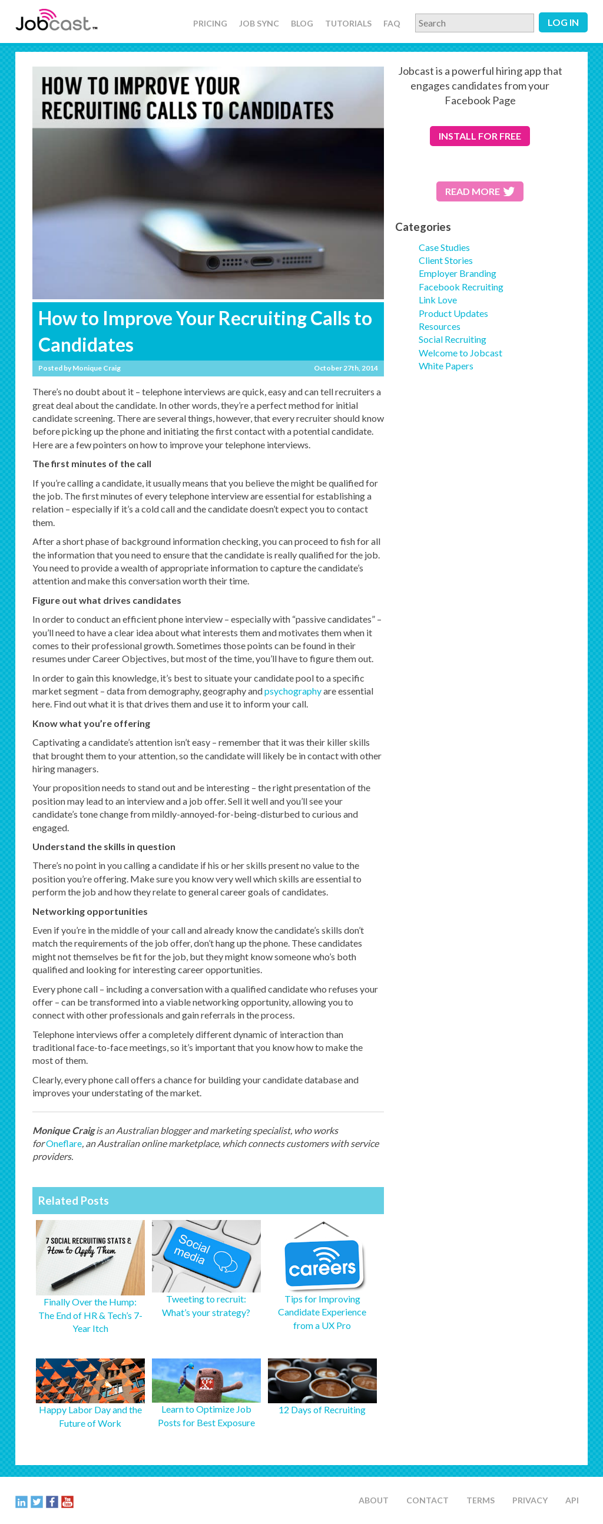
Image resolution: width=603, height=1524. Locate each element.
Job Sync (259, 23)
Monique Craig (96, 367)
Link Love (438, 299)
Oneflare (64, 1143)
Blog (302, 23)
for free (480, 135)
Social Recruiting (452, 339)
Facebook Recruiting (461, 286)
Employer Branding (457, 273)
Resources (439, 326)
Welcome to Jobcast (460, 352)
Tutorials (348, 23)
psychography (293, 690)
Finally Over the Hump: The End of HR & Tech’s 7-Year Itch (90, 1315)
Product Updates (453, 313)
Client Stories (446, 260)
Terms (480, 1500)
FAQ (391, 23)
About (374, 1500)
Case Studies (444, 247)
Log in (563, 22)
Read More (480, 191)
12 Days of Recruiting (322, 1409)
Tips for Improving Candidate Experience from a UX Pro (322, 1312)
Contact (427, 1500)
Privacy (530, 1500)
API (572, 1500)
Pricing (210, 23)
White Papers (446, 365)
